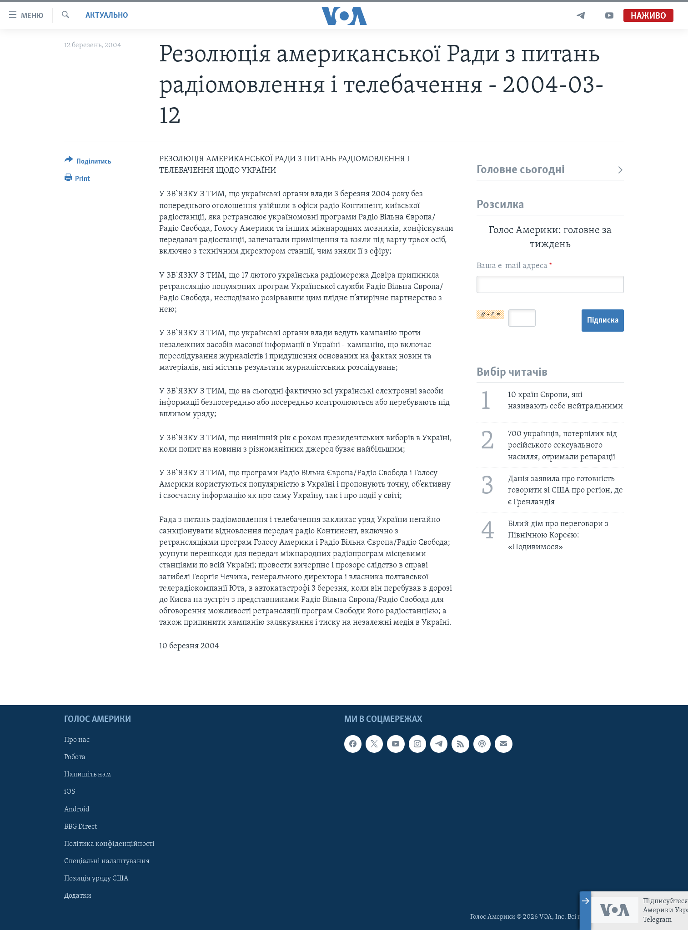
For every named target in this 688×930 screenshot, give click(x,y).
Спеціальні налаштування (107, 861)
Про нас (77, 740)
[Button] (88, 163)
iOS (69, 792)
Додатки (77, 895)
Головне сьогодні (550, 170)
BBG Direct (80, 826)
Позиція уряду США (96, 878)
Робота (74, 757)
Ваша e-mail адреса (514, 266)
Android (77, 809)
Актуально (106, 15)
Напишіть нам (87, 774)
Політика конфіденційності (109, 843)
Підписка (602, 320)
